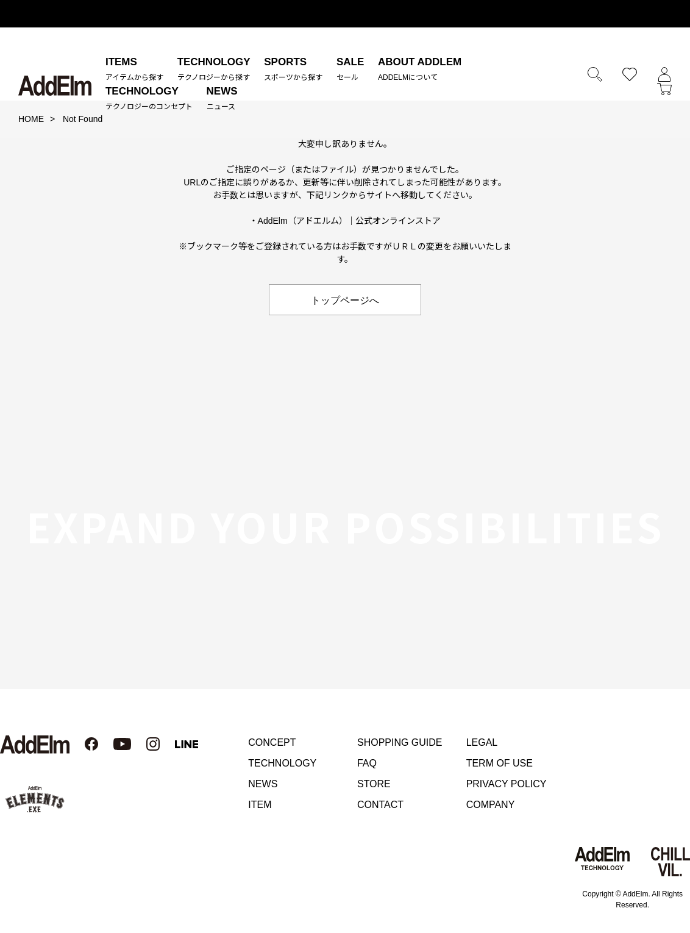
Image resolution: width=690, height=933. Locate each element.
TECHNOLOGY (282, 763)
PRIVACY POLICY (506, 784)
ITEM (259, 804)
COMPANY (490, 804)
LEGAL (482, 742)
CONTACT (380, 804)
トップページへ (345, 299)
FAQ (367, 763)
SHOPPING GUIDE (399, 742)
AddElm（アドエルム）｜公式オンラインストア (349, 221)
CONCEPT (272, 742)
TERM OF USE (499, 763)
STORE (374, 784)
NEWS (262, 784)
